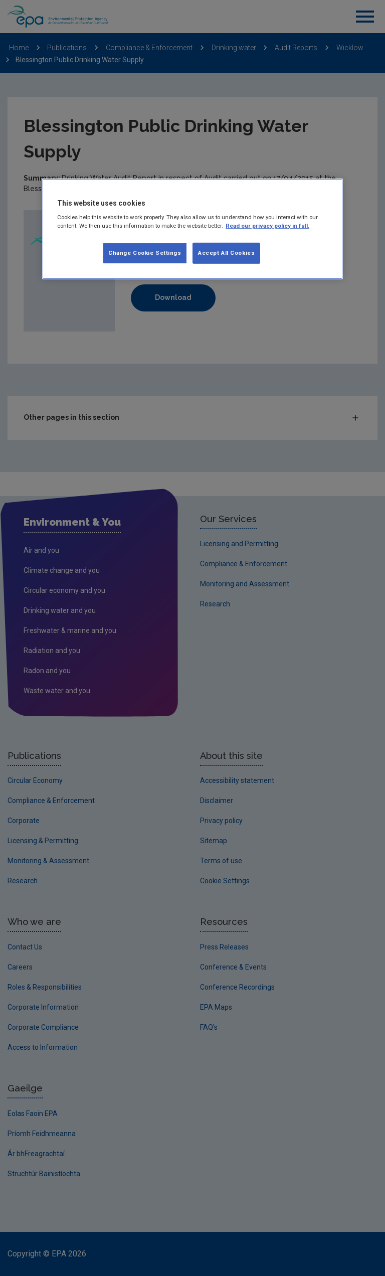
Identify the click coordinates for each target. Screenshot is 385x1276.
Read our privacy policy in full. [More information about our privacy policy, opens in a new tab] (267, 225)
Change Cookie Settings (144, 252)
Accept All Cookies (226, 252)
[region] (192, 228)
